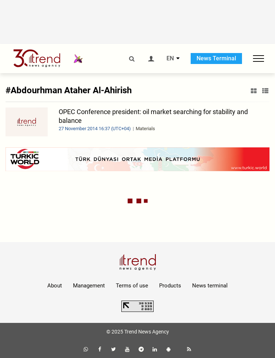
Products (170, 285)
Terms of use (132, 285)
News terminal (210, 285)
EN (170, 58)
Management (89, 285)
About (54, 285)
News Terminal (216, 58)
